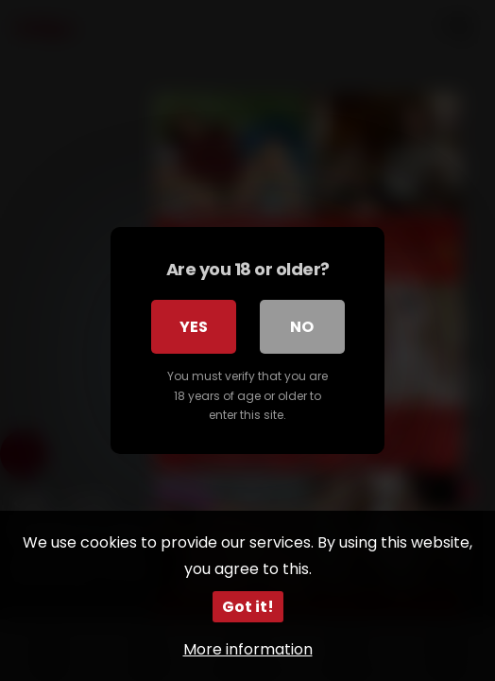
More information (248, 649)
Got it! (248, 607)
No (302, 327)
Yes (193, 327)
